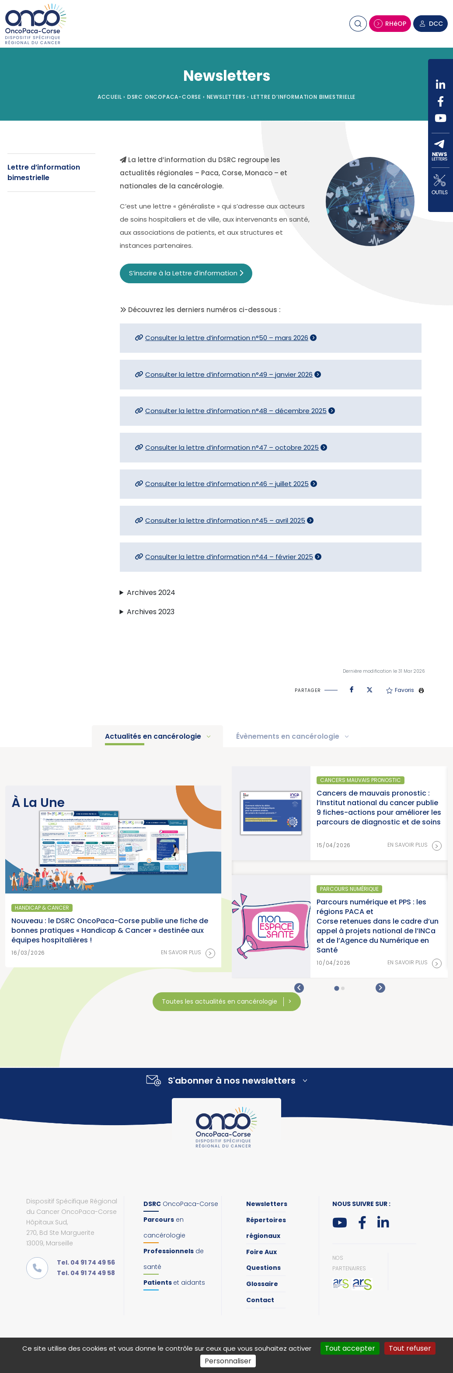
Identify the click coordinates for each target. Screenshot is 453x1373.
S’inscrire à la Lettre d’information (186, 273)
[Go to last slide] (299, 988)
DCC (430, 23)
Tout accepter (350, 1348)
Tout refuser (410, 1348)
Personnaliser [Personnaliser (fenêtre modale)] (228, 1361)
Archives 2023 (150, 612)
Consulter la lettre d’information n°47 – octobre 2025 (232, 447)
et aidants (174, 1282)
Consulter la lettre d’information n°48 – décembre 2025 (236, 410)
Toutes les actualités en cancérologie (220, 1001)
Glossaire (262, 1283)
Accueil (110, 97)
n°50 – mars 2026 (280, 337)
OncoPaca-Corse (180, 1203)
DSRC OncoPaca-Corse (164, 97)
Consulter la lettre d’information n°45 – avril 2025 (225, 520)
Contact (260, 1300)
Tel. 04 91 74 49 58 (86, 1273)
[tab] (336, 988)
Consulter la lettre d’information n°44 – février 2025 (229, 556)
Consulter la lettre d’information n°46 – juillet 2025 (227, 483)
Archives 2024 (151, 592)
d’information (229, 337)
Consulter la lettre (175, 337)
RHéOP (390, 23)
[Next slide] (380, 988)
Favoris (400, 690)
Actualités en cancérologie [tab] (154, 736)
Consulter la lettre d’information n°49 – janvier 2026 (229, 374)
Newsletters (226, 97)
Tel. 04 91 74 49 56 (86, 1262)
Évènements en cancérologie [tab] (288, 736)
